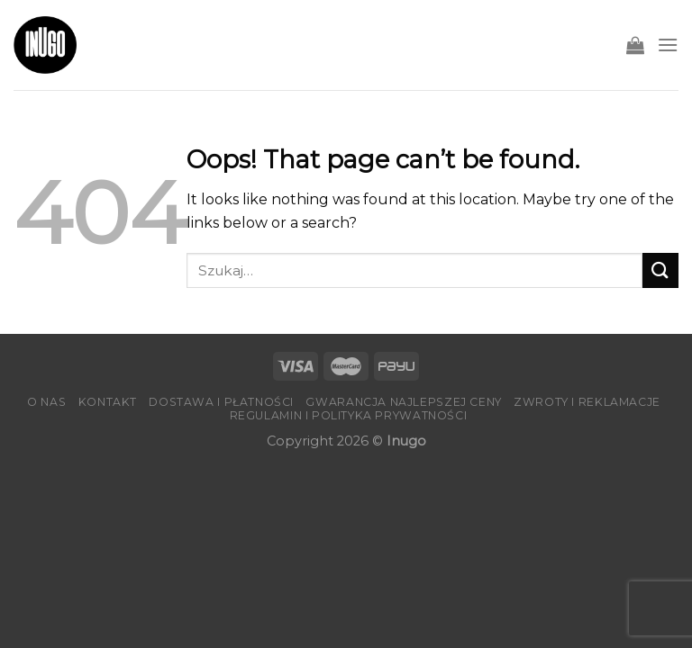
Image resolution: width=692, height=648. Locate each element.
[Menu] (667, 44)
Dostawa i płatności (221, 402)
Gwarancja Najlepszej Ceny (403, 402)
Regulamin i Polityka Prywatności (349, 415)
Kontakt (107, 402)
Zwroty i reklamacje (587, 402)
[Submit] (660, 270)
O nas (46, 402)
